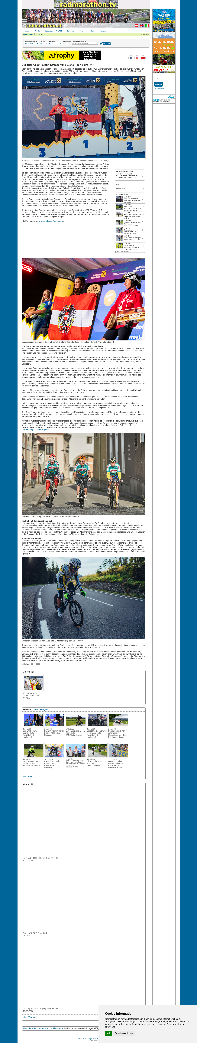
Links (92, 31)
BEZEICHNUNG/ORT (79, 41)
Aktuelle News (28, 34)
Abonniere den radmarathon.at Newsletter (43, 1028)
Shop (81, 31)
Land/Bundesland (31, 41)
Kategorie (52, 41)
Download (70, 31)
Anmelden (103, 31)
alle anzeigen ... (42, 709)
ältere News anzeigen (122, 251)
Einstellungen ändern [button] (124, 1033)
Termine (38, 31)
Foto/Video (59, 31)
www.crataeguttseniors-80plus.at (36, 430)
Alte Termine (67, 41)
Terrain (43, 41)
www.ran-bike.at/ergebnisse (51, 221)
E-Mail (156, 79)
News (27, 31)
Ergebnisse (49, 31)
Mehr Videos (29, 1017)
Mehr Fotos (28, 776)
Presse (78, 1039)
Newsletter (39, 34)
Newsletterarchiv (159, 89)
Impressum (92, 1039)
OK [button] (108, 1033)
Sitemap (84, 1039)
